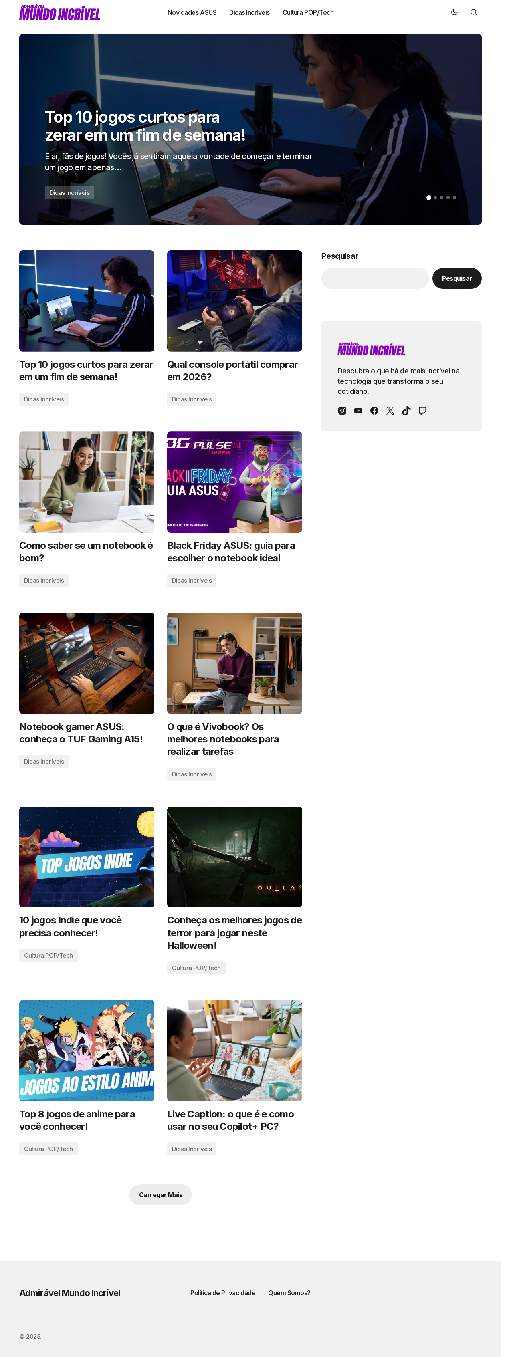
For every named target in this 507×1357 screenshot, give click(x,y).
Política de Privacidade (222, 1293)
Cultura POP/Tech (48, 955)
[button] (454, 12)
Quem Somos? (289, 1293)
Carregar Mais (161, 1195)
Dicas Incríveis (69, 192)
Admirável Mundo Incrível (69, 1293)
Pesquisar (339, 256)
